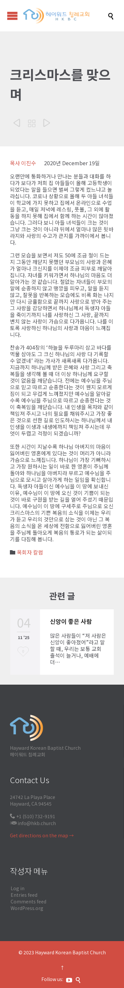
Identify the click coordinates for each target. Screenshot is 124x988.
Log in (17, 888)
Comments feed (28, 901)
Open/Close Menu (12, 15)
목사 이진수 (23, 163)
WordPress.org (27, 908)
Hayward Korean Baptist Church (70, 952)
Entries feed (24, 895)
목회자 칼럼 (30, 552)
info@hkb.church (37, 823)
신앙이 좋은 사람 (71, 621)
